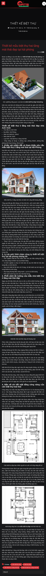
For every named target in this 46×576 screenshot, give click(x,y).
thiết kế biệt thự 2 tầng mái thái (30, 567)
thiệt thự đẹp (27, 564)
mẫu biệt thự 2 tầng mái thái (11, 567)
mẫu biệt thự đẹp (24, 526)
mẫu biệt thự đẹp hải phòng (34, 102)
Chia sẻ (5, 572)
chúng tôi (29, 159)
